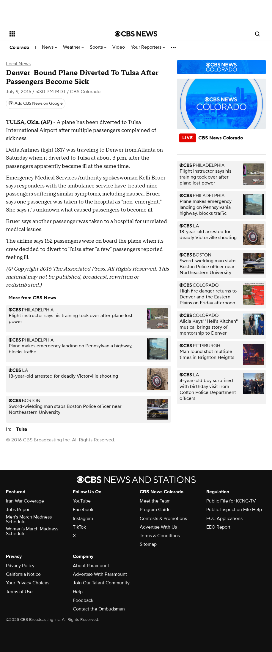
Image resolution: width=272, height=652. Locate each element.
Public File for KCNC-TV (231, 501)
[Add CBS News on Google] (35, 103)
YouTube (82, 501)
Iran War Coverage (25, 501)
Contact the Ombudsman (99, 609)
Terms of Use (19, 591)
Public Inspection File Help (234, 509)
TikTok (79, 527)
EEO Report (218, 527)
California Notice (23, 574)
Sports (98, 47)
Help (78, 591)
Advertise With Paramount (100, 574)
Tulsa (21, 429)
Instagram (83, 518)
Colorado (19, 47)
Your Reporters (148, 47)
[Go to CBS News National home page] (136, 34)
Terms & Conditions (160, 535)
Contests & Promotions (163, 518)
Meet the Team (155, 501)
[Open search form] (257, 34)
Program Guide (155, 509)
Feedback (83, 600)
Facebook (83, 509)
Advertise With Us (158, 527)
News (49, 47)
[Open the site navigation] (52, 33)
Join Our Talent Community (101, 583)
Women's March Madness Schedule (32, 531)
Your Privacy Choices (27, 583)
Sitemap (148, 544)
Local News (18, 63)
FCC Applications (224, 518)
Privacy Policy (20, 565)
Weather (73, 47)
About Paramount (91, 565)
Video (118, 47)
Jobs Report (18, 509)
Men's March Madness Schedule (29, 519)
